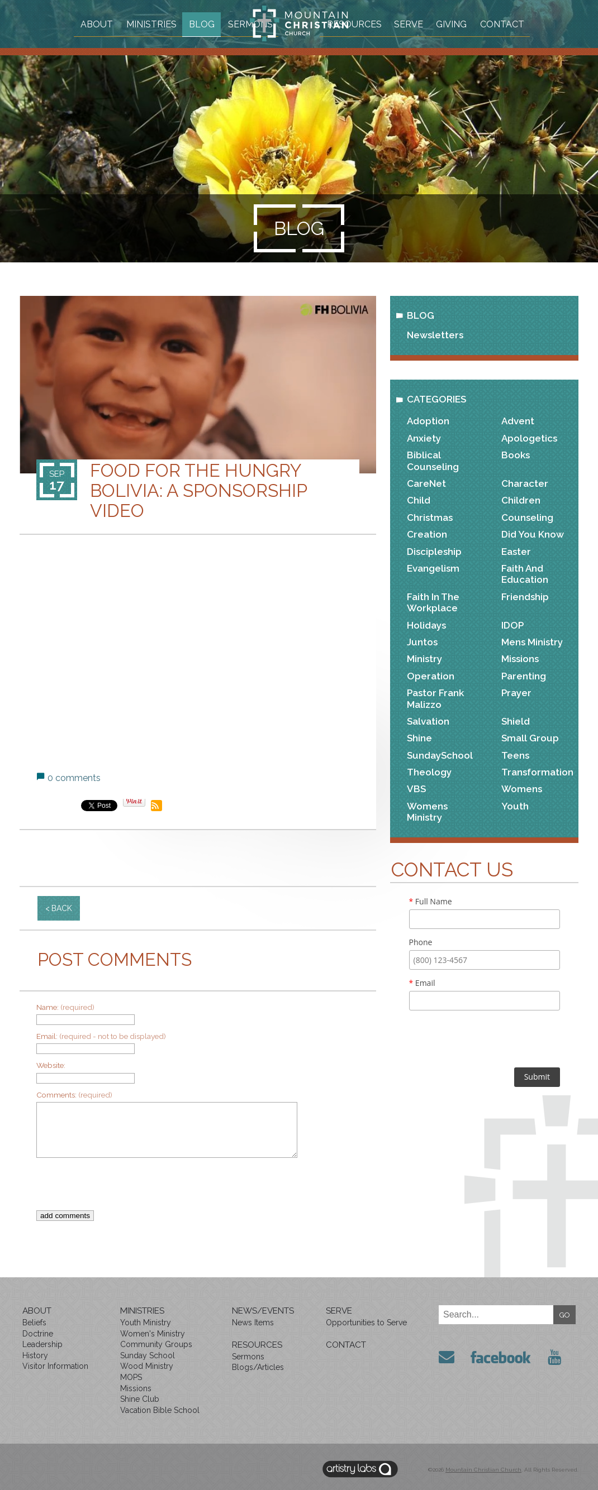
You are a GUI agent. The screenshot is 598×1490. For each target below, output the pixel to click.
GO (564, 1315)
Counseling (527, 517)
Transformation (537, 772)
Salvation (428, 721)
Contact (388, 45)
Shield (515, 721)
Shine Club (139, 1399)
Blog (218, 23)
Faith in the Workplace (433, 602)
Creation (427, 534)
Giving (498, 23)
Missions (520, 658)
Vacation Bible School (160, 1410)
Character (524, 483)
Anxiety (424, 438)
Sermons (209, 45)
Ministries (165, 23)
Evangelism (433, 568)
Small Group (530, 738)
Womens (521, 788)
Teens (515, 755)
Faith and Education (524, 574)
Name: (65, 1007)
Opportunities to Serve (366, 1322)
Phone (421, 942)
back (61, 908)
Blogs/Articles (258, 1367)
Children (520, 500)
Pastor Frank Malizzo (435, 698)
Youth (515, 806)
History (35, 1355)
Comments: (74, 1094)
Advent (517, 421)
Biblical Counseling (433, 460)
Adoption (428, 421)
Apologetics (529, 438)
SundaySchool (440, 755)
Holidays (426, 625)
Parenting (523, 676)
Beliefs (34, 1322)
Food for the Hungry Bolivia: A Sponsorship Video (198, 491)
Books (515, 455)
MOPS (131, 1377)
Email (422, 983)
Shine (419, 738)
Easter (516, 551)
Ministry (424, 658)
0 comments (74, 778)
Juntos (422, 642)
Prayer (516, 692)
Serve (452, 23)
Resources (393, 23)
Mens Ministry (532, 642)
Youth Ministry (145, 1322)
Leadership (42, 1344)
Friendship (525, 596)
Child (418, 500)
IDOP (512, 625)
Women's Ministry (152, 1333)
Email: (101, 1036)
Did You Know (532, 534)
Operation (430, 676)
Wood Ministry (146, 1366)
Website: (50, 1065)
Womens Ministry (427, 812)
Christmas (430, 517)
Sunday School (147, 1355)
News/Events (263, 1311)
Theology (429, 772)
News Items (253, 1322)
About (108, 23)
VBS (416, 788)
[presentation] (190, 1188)
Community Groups (156, 1344)
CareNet (426, 483)
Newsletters (435, 335)
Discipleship (434, 551)
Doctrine (37, 1333)
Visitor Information (55, 1366)
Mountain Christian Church (483, 1470)
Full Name (430, 901)
